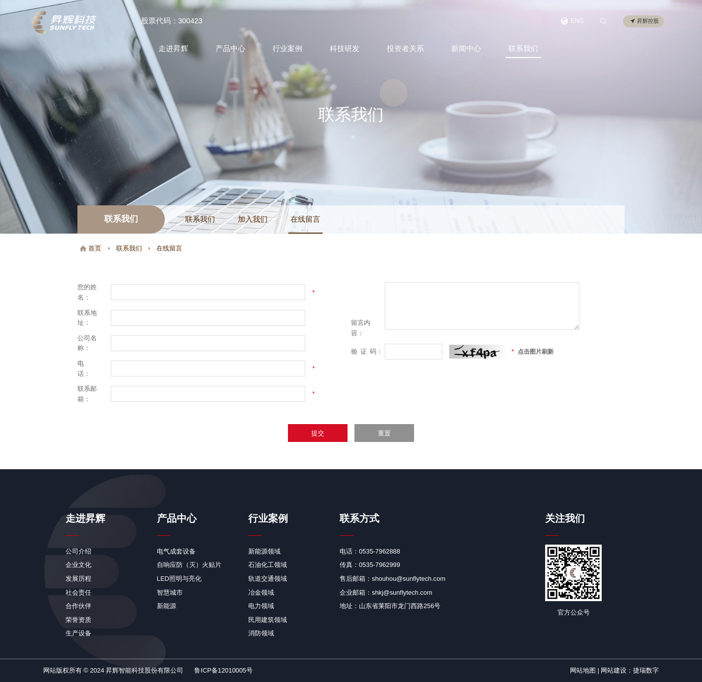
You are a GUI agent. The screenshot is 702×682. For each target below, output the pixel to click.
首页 (90, 248)
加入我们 (253, 219)
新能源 (166, 606)
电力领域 (261, 606)
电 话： (87, 368)
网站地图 (583, 670)
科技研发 (344, 49)
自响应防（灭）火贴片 (189, 564)
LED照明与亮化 (179, 578)
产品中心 (229, 49)
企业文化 (78, 564)
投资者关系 (404, 49)
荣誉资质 (78, 619)
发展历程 (78, 578)
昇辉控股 (644, 21)
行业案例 (286, 49)
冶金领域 (261, 592)
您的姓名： (87, 292)
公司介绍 (78, 551)
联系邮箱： (87, 394)
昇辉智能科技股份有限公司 (144, 670)
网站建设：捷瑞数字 (630, 670)
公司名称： (87, 343)
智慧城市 (170, 592)
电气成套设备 (176, 551)
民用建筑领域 (267, 619)
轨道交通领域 (267, 578)
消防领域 (261, 633)
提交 (317, 433)
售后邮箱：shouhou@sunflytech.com (392, 578)
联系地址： (87, 318)
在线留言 (305, 219)
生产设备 (78, 633)
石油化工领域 (267, 564)
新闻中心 (466, 49)
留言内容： (360, 328)
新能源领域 (264, 551)
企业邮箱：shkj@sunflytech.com (386, 592)
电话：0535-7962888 (370, 551)
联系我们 (523, 49)
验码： (367, 351)
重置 (384, 433)
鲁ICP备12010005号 (223, 670)
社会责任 (78, 592)
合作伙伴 (78, 606)
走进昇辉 (172, 49)
